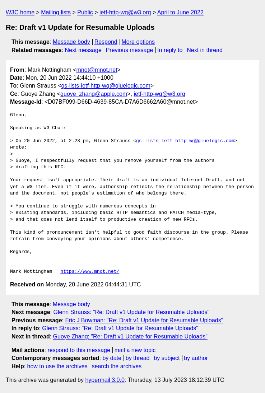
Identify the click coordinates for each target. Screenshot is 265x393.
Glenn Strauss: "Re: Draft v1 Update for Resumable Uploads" (132, 312)
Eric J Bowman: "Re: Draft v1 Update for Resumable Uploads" (144, 320)
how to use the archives (57, 366)
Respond (105, 42)
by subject (167, 358)
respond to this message (78, 350)
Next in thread (205, 50)
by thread (138, 358)
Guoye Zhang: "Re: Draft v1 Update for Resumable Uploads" (130, 336)
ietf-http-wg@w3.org (125, 12)
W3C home (20, 12)
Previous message (129, 50)
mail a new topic (135, 350)
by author (196, 358)
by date (111, 358)
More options (138, 42)
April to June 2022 (180, 12)
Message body (71, 42)
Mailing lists (56, 12)
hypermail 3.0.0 (104, 380)
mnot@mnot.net (96, 70)
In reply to (169, 50)
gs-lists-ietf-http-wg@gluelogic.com (105, 86)
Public (85, 12)
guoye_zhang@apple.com (93, 94)
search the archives (117, 366)
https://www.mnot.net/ (89, 271)
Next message (83, 50)
